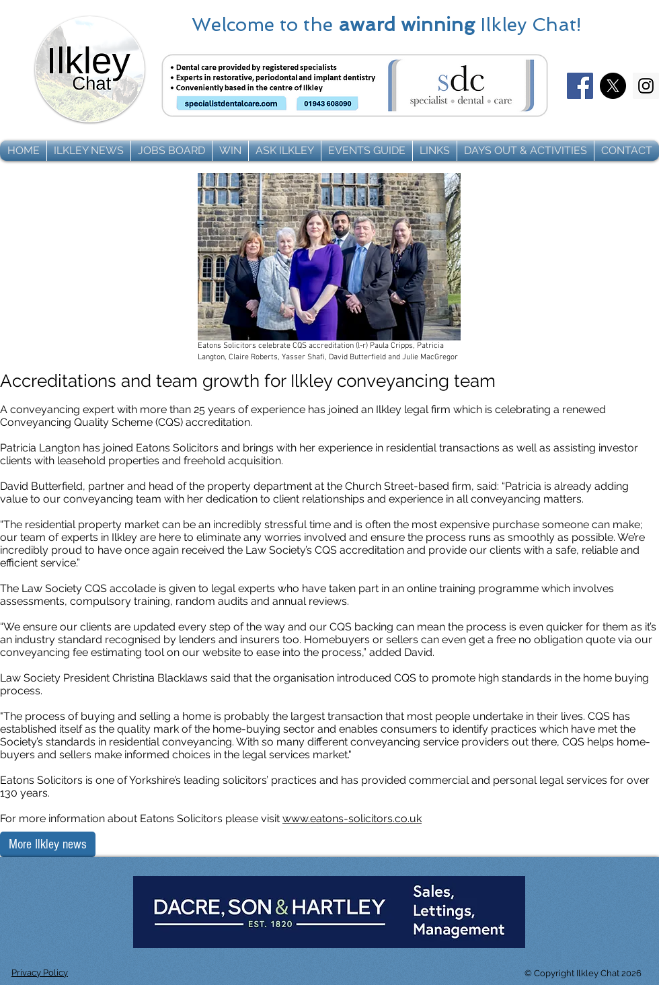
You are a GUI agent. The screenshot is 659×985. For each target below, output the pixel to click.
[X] (613, 86)
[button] (88, 151)
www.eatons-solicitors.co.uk (352, 818)
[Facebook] (580, 86)
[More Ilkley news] (47, 844)
